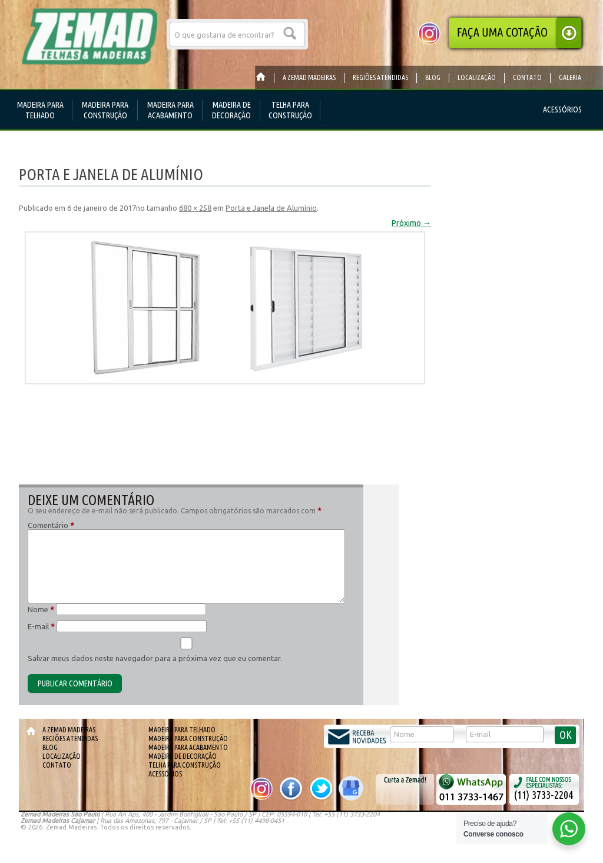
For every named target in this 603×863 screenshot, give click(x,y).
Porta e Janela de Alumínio (271, 208)
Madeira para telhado (182, 729)
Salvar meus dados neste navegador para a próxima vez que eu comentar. (155, 658)
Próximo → (411, 223)
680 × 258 (195, 208)
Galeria (570, 77)
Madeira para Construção (188, 738)
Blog (50, 747)
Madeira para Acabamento (188, 747)
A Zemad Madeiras (68, 729)
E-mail (41, 626)
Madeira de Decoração (182, 756)
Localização (61, 756)
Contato (56, 765)
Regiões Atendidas (70, 738)
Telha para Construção (184, 765)
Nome (41, 609)
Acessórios (165, 774)
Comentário (51, 525)
